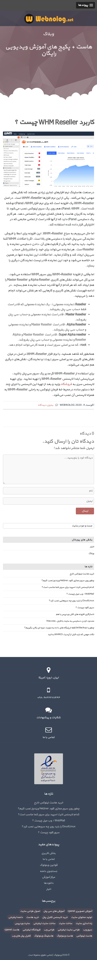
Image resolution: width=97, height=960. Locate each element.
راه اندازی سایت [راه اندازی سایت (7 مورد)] (84, 923)
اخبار (92, 547)
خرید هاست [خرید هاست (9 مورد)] (32, 917)
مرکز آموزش (48, 877)
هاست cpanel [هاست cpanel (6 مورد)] (12, 930)
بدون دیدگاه (45, 405)
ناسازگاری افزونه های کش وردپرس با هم (75, 614)
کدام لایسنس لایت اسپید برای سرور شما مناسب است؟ (68, 587)
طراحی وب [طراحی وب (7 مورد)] (49, 930)
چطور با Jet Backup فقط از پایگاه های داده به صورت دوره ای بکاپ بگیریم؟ (59, 628)
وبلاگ (91, 553)
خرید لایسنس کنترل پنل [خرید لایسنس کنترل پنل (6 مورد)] (55, 917)
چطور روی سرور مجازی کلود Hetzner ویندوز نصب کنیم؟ (67, 580)
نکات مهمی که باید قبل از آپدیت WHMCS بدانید (71, 634)
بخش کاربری (48, 853)
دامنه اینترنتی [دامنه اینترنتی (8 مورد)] (15, 917)
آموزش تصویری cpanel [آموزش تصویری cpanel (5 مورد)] (80, 911)
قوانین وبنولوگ (48, 865)
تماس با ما (49, 859)
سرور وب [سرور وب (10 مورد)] (87, 930)
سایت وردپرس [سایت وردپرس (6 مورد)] (22, 923)
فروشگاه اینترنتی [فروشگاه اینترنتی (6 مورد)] (31, 930)
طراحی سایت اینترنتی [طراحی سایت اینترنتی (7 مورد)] (69, 930)
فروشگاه (66, 384)
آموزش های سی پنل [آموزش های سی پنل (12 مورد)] (53, 911)
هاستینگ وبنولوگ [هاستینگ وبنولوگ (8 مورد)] (43, 936)
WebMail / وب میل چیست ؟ (80, 594)
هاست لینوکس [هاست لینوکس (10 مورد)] (84, 936)
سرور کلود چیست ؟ (84, 607)
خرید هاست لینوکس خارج (82, 574)
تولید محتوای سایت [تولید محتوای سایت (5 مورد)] (81, 917)
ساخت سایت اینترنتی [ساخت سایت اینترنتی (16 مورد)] (44, 923)
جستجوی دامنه (48, 871)
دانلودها (48, 883)
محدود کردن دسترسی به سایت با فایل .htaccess (70, 621)
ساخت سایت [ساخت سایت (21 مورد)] (65, 923)
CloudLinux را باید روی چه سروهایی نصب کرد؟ (71, 600)
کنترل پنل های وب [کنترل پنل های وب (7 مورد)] (21, 936)
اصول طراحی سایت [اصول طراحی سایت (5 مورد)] (30, 911)
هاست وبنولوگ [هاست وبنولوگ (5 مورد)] (65, 936)
